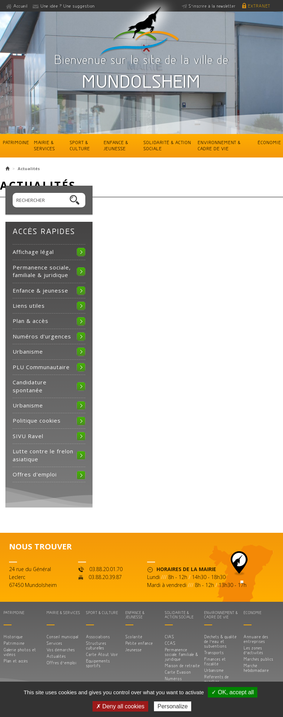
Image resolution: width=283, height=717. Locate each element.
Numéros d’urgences (42, 336)
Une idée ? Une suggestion (67, 5)
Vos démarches (61, 649)
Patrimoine (16, 142)
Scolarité (133, 636)
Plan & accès (30, 320)
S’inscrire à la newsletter (212, 6)
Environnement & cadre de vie (219, 145)
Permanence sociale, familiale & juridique (42, 271)
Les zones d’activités (253, 650)
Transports (214, 652)
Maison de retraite (182, 665)
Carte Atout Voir (102, 654)
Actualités (56, 656)
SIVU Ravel (28, 436)
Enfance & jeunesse (116, 145)
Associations (98, 636)
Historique (13, 636)
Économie (269, 142)
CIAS (169, 636)
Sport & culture (80, 145)
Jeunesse (133, 649)
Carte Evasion (178, 672)
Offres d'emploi (35, 474)
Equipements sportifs (98, 663)
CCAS (170, 643)
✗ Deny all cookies (120, 706)
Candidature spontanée (30, 386)
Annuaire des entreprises (256, 639)
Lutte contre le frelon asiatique (43, 455)
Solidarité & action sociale (167, 145)
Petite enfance (139, 643)
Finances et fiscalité (215, 661)
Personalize (173, 706)
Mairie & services (44, 145)
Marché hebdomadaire (256, 668)
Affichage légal (33, 251)
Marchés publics (258, 659)
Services (54, 643)
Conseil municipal (62, 636)
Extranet (259, 6)
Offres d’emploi (62, 662)
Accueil (20, 5)
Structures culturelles (96, 645)
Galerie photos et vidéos (20, 652)
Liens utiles (29, 305)
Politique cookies (37, 420)
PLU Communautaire (41, 367)
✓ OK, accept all (232, 692)
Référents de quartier (216, 679)
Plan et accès (16, 660)
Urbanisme (28, 351)
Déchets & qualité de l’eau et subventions (220, 641)
